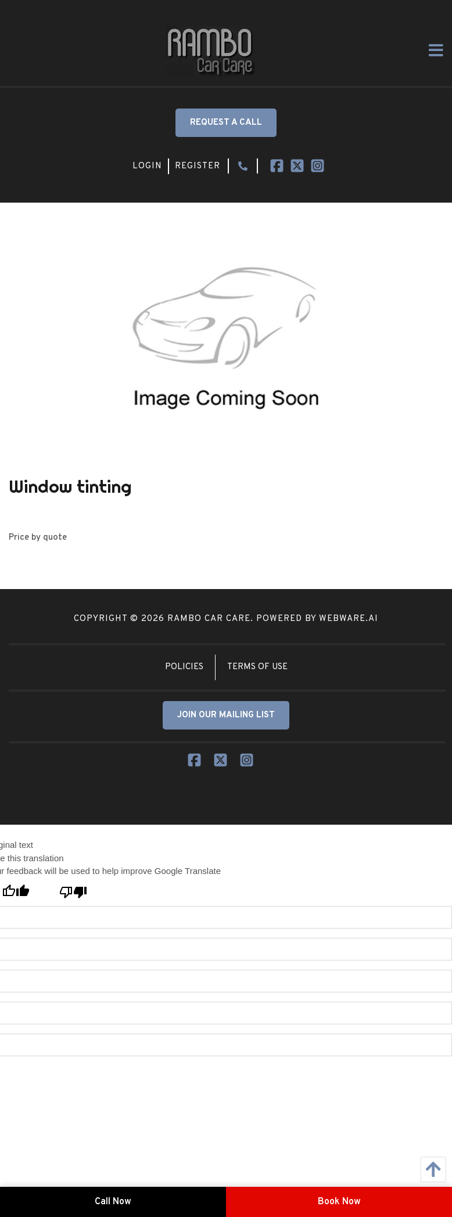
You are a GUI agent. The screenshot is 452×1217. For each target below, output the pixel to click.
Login (147, 166)
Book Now (339, 1202)
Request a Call (226, 122)
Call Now (113, 1202)
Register (197, 166)
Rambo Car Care (208, 618)
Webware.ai (348, 618)
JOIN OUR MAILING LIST (226, 715)
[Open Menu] (436, 50)
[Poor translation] (73, 892)
